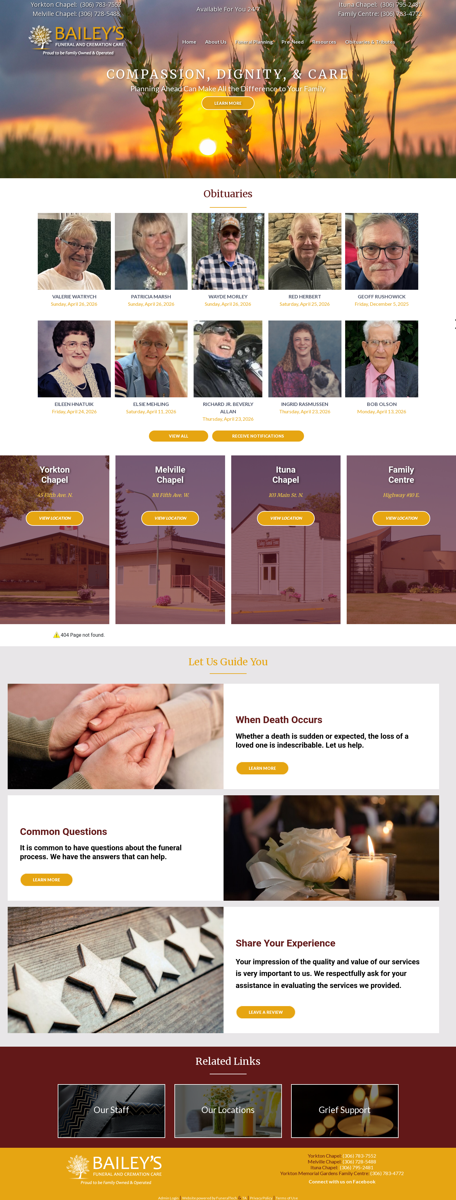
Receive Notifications (258, 436)
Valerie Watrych (74, 296)
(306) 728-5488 (99, 14)
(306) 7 (389, 4)
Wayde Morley (228, 296)
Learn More (46, 879)
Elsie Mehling (151, 404)
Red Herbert (305, 296)
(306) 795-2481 (356, 1167)
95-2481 (410, 4)
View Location (55, 518)
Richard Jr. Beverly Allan (228, 407)
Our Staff (111, 1109)
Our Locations (228, 1109)
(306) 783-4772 (401, 14)
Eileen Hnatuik (74, 404)
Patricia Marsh (151, 296)
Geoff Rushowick (382, 296)
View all (178, 436)
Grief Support (345, 1109)
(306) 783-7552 (100, 4)
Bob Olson (382, 404)
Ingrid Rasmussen (304, 404)
